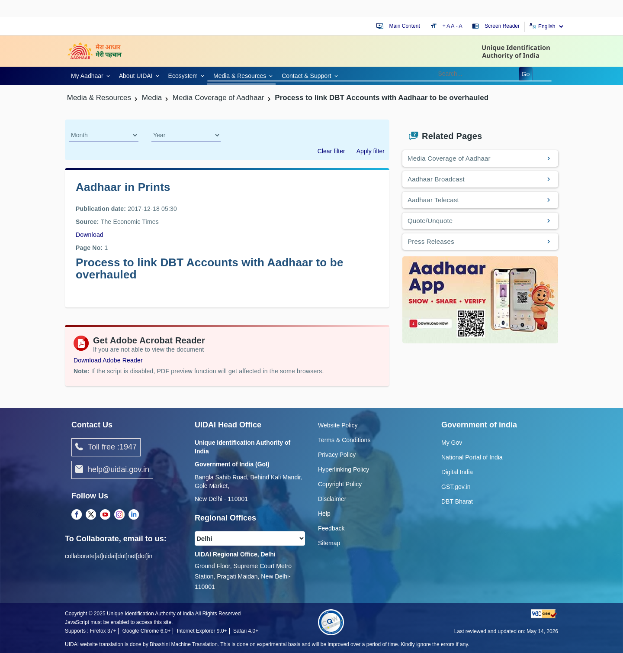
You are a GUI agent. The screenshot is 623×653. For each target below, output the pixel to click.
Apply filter (370, 151)
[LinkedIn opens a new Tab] (133, 514)
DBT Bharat (457, 501)
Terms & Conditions (344, 439)
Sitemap (329, 543)
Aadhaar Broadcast (436, 179)
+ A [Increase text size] (447, 26)
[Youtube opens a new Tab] (105, 514)
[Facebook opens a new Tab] (76, 514)
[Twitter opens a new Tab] (91, 514)
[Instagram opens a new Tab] (119, 514)
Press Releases (431, 241)
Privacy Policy (337, 454)
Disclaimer (332, 498)
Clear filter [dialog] (331, 151)
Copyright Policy (340, 484)
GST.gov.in (455, 486)
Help (324, 513)
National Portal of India (472, 457)
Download (89, 234)
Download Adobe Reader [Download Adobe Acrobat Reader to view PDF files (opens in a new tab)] (108, 360)
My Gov (451, 442)
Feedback (331, 528)
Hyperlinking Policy (343, 469)
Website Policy (338, 425)
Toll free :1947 (106, 447)
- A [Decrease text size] (459, 26)
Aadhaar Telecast (433, 200)
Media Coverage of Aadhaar (449, 158)
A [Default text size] (452, 26)
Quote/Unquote (430, 220)
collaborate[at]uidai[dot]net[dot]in (108, 556)
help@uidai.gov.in (112, 470)
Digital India (457, 472)
